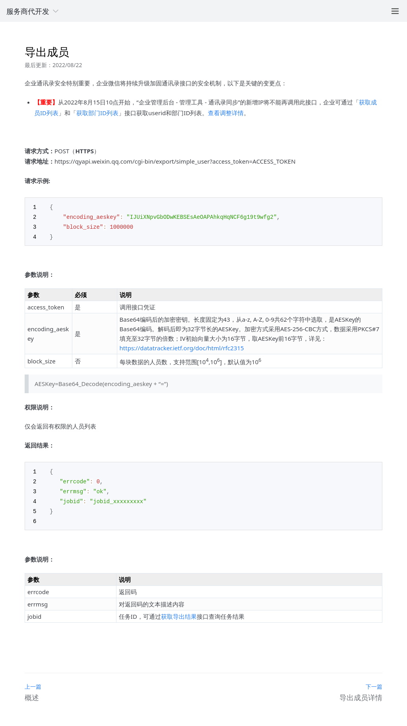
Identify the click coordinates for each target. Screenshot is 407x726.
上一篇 (33, 682)
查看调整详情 (226, 113)
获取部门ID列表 (97, 113)
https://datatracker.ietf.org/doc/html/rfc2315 (182, 346)
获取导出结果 (179, 612)
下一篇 (374, 682)
